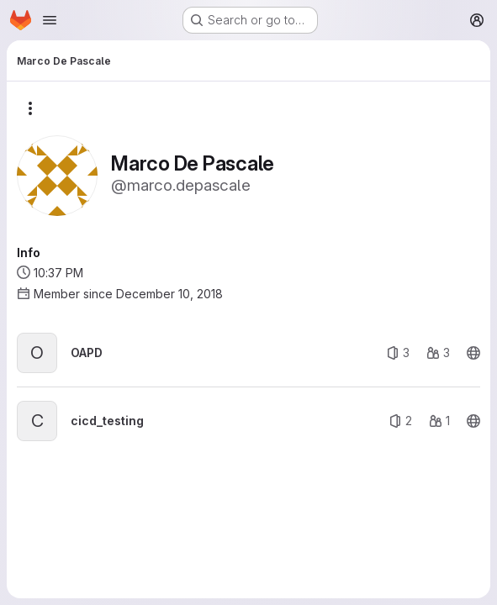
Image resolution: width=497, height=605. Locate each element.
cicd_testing (107, 420)
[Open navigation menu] (49, 20)
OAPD (87, 352)
